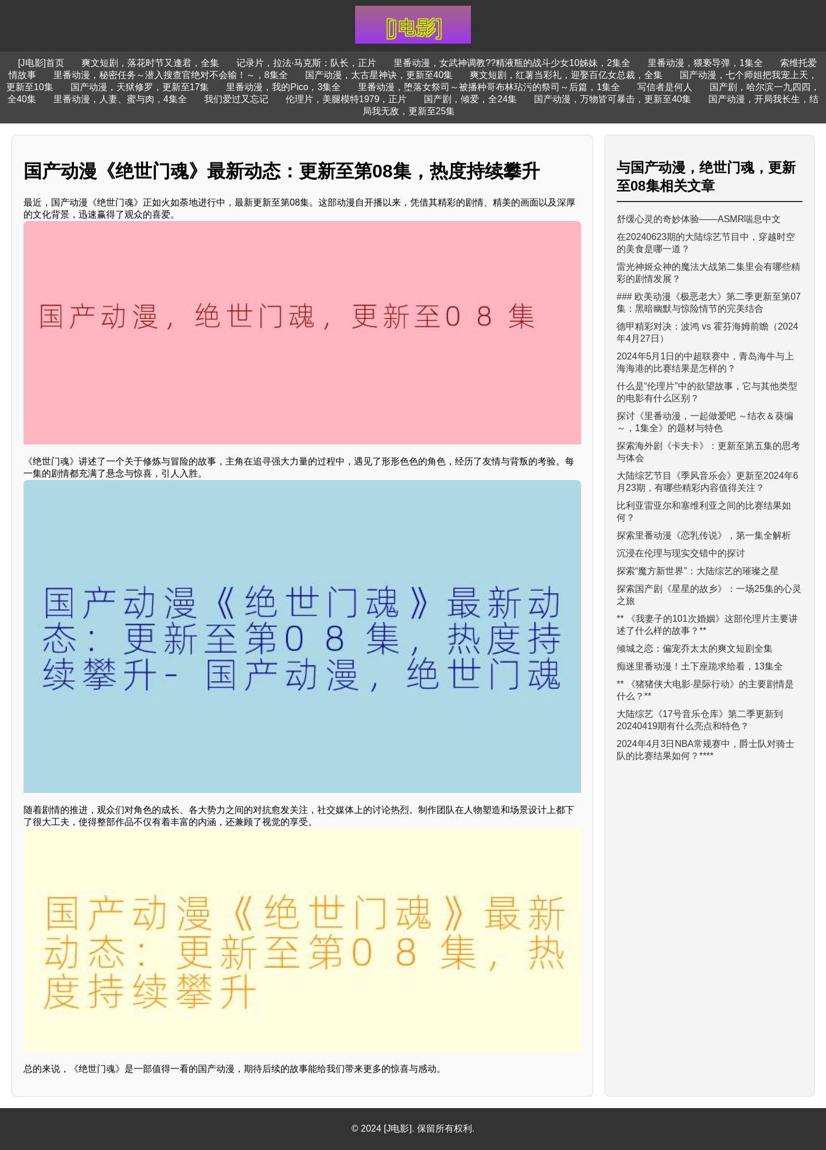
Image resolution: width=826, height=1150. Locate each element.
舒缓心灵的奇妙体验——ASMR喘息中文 (699, 219)
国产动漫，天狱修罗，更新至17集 (140, 87)
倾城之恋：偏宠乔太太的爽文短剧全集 (695, 648)
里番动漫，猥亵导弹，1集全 (705, 63)
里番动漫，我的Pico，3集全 (283, 87)
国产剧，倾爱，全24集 (470, 99)
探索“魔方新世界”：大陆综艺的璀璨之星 (698, 571)
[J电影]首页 (41, 63)
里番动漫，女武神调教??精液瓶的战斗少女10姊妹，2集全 (511, 63)
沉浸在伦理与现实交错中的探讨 (681, 553)
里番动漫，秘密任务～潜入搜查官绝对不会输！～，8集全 (170, 75)
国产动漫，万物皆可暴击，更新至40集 (612, 99)
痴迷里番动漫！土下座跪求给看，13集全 (700, 666)
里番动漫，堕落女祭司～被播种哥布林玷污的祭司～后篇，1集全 (489, 87)
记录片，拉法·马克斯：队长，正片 (306, 63)
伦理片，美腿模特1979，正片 (346, 99)
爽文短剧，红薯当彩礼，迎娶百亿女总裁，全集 (566, 75)
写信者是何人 (664, 87)
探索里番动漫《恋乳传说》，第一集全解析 (704, 535)
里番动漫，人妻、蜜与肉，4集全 (120, 99)
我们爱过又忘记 (236, 99)
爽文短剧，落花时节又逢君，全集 (150, 63)
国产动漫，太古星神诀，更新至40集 (379, 75)
